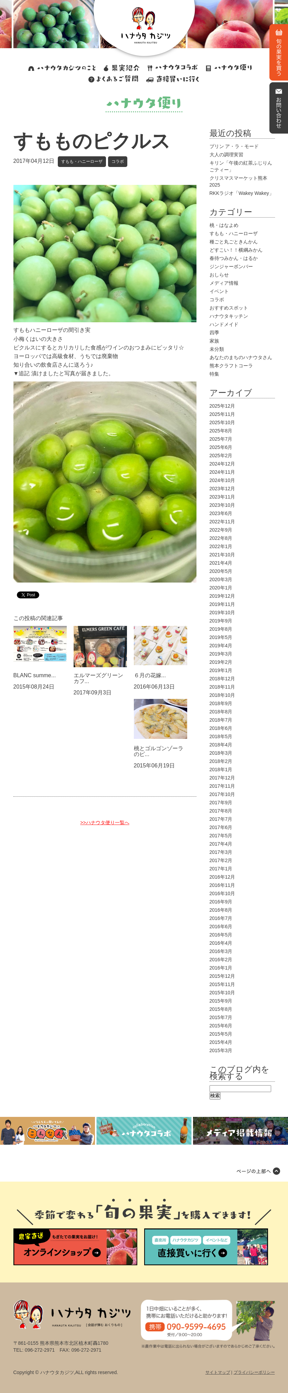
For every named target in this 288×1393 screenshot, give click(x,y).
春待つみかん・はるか (234, 258)
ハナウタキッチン (229, 316)
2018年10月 (222, 695)
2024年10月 (222, 480)
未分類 (217, 349)
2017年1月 (221, 868)
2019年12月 (222, 596)
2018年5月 (221, 736)
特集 (214, 374)
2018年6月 (221, 728)
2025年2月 (221, 455)
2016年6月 (221, 926)
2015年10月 (222, 992)
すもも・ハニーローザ (82, 161)
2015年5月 (221, 1034)
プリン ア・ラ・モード (234, 146)
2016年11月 (222, 885)
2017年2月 (221, 860)
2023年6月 (221, 513)
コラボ (117, 161)
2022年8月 (221, 538)
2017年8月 (221, 811)
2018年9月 (221, 703)
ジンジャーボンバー (231, 266)
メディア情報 (224, 283)
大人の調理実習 (226, 154)
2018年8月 (221, 711)
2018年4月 (221, 744)
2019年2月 (221, 662)
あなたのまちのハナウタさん (241, 357)
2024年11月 (222, 472)
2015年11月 (222, 984)
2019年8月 (221, 629)
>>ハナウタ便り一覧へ (104, 822)
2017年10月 (222, 794)
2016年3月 (221, 951)
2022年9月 (221, 530)
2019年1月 (221, 670)
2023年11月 (222, 497)
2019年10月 (222, 612)
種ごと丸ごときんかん (234, 241)
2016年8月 (221, 910)
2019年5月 (221, 637)
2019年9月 (221, 621)
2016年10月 (222, 893)
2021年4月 (221, 563)
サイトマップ (217, 1372)
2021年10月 (222, 554)
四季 (214, 332)
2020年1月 (221, 587)
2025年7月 (221, 439)
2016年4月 (221, 943)
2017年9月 (221, 802)
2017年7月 (221, 819)
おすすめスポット (229, 308)
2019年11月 (222, 604)
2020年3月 (221, 579)
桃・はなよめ (224, 225)
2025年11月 (222, 414)
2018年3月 (221, 753)
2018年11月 (222, 687)
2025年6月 (221, 447)
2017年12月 (222, 778)
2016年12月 (222, 877)
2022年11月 (222, 521)
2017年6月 (221, 827)
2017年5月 (221, 835)
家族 (214, 341)
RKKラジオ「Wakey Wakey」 (242, 193)
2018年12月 (222, 678)
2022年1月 (221, 546)
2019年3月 (221, 654)
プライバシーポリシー (254, 1372)
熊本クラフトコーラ (231, 365)
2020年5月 (221, 571)
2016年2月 (221, 959)
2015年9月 (221, 1001)
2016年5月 (221, 935)
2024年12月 (222, 464)
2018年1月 (221, 769)
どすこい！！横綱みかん (236, 250)
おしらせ (219, 274)
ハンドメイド (224, 324)
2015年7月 (221, 1017)
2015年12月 (222, 976)
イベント (219, 291)
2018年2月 (221, 761)
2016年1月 (221, 968)
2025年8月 (221, 430)
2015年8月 (221, 1009)
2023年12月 (222, 488)
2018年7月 (221, 720)
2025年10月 (222, 422)
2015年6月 (221, 1025)
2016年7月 (221, 918)
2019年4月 (221, 645)
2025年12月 (222, 406)
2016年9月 (221, 901)
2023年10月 (222, 505)
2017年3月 (221, 852)
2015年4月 (221, 1042)
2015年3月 (221, 1050)
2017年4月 (221, 844)
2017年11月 (222, 786)
